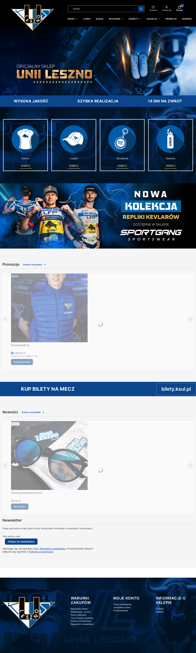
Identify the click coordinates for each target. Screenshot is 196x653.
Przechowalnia (120, 610)
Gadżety (170, 142)
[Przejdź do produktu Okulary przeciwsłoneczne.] (49, 455)
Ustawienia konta (121, 607)
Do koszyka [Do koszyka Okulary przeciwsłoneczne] (20, 506)
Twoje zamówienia (122, 604)
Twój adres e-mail (11, 536)
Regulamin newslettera (53, 548)
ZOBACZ (25, 165)
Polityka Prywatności (81, 621)
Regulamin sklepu (79, 608)
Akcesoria (122, 142)
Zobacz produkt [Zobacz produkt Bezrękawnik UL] (22, 362)
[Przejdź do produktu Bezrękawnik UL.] (49, 307)
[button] (141, 8)
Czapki (74, 142)
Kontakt (160, 612)
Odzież (25, 142)
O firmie (160, 608)
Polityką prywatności (41, 551)
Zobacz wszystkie (34, 264)
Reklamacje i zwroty (81, 612)
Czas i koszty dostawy (82, 618)
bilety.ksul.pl (176, 389)
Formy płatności (79, 615)
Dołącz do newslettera (21, 541)
